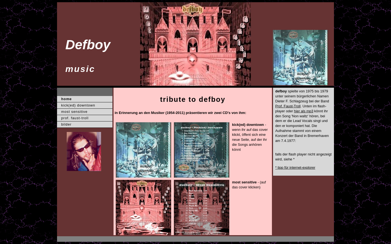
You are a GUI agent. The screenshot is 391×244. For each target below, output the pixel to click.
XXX (67, 239)
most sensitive (74, 112)
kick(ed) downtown (78, 105)
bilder (66, 124)
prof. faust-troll (75, 118)
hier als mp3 (303, 111)
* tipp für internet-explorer (295, 167)
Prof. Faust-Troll (287, 106)
